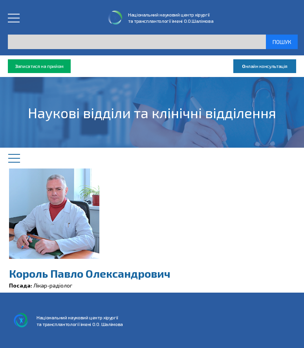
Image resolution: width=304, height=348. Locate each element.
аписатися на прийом (39, 66)
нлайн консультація (265, 66)
